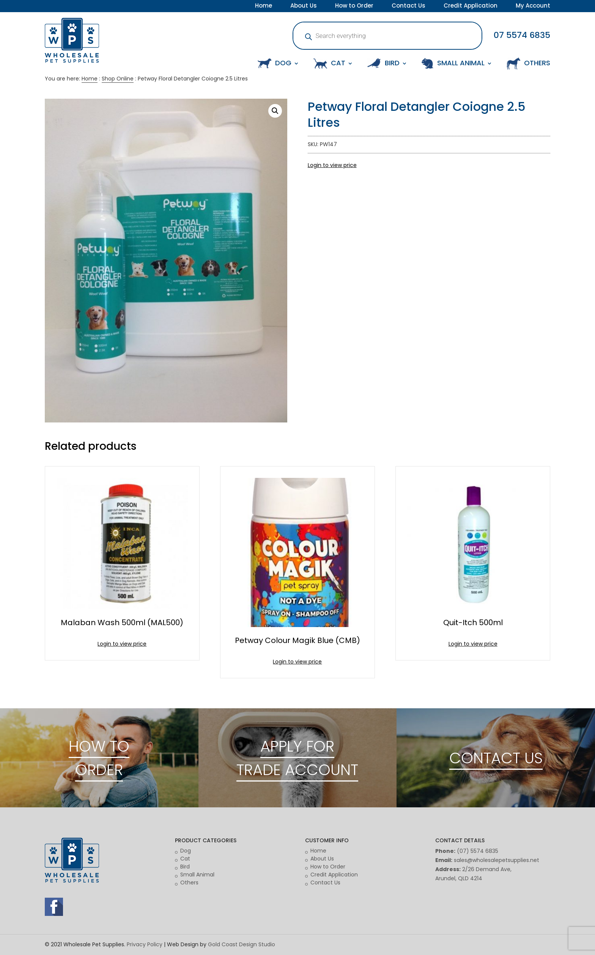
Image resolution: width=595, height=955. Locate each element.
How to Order (354, 6)
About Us (303, 6)
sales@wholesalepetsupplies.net (496, 860)
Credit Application (470, 6)
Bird (185, 866)
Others (189, 882)
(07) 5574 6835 (477, 851)
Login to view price (332, 165)
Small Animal (197, 874)
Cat (185, 858)
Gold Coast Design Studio (241, 944)
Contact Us (408, 6)
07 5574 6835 (522, 35)
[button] (275, 111)
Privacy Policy (144, 944)
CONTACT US (496, 758)
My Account (533, 6)
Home (263, 6)
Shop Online (118, 78)
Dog (185, 850)
